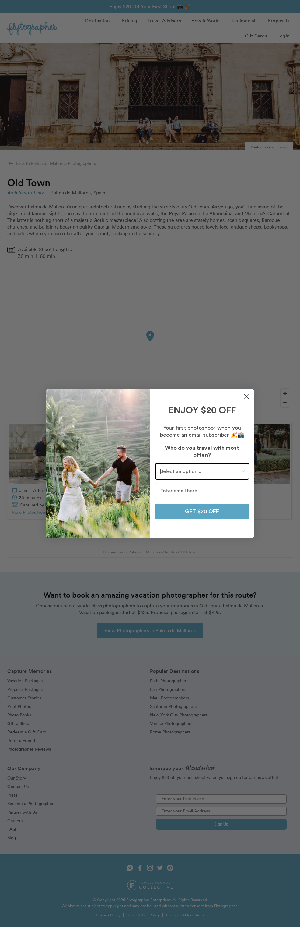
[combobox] (200, 471)
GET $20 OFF (202, 511)
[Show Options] (243, 471)
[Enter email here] (202, 491)
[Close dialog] (246, 396)
